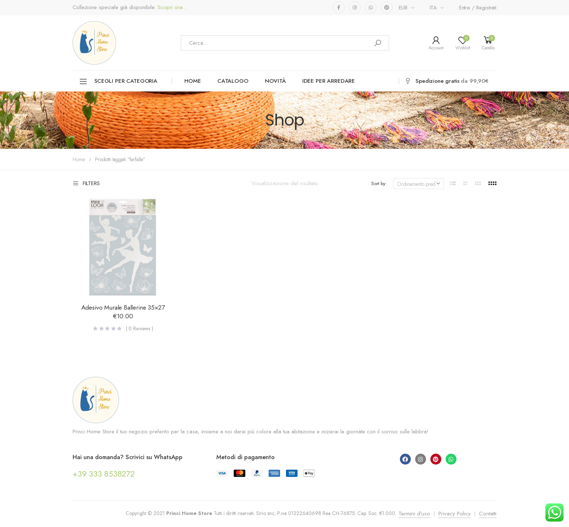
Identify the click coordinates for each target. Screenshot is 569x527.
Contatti (487, 514)
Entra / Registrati (477, 8)
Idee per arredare (328, 81)
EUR (403, 8)
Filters (86, 183)
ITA (433, 8)
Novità (275, 81)
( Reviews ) (139, 328)
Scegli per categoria (118, 81)
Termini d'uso (414, 514)
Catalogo (233, 81)
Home (192, 81)
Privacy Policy (454, 514)
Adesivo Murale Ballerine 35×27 (123, 307)
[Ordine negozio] (418, 183)
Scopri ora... (171, 7)
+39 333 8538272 (104, 473)
